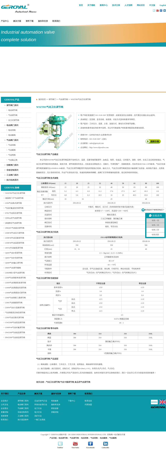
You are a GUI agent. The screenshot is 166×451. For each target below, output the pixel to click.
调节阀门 (52, 99)
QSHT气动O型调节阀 (13, 253)
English (163, 5)
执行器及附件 (23, 420)
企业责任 (4, 408)
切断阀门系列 (12, 165)
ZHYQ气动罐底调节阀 (14, 248)
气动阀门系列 (12, 140)
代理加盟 (88, 405)
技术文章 (116, 5)
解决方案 (17, 21)
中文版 (152, 5)
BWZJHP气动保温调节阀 (15, 337)
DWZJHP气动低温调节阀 (15, 332)
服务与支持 (56, 393)
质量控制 (4, 412)
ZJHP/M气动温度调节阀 (14, 243)
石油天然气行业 (40, 401)
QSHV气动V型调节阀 (13, 258)
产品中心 (5, 21)
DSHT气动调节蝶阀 (13, 268)
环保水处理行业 (40, 405)
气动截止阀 (12, 160)
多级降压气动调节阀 (13, 223)
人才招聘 (128, 5)
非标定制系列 (12, 170)
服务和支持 (43, 21)
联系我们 (56, 21)
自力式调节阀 (13, 120)
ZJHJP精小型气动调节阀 (15, 273)
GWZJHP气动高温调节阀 (15, 322)
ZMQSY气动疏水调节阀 (14, 228)
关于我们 (5, 393)
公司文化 (4, 405)
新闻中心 (104, 5)
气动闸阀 (12, 155)
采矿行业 (38, 416)
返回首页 (42, 99)
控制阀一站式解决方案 (116, 435)
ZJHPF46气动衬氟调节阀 (15, 327)
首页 (81, 5)
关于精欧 (91, 5)
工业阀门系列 (12, 175)
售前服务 (54, 401)
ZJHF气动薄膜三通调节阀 (15, 298)
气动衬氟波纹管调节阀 (14, 208)
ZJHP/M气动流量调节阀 (14, 238)
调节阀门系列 (12, 105)
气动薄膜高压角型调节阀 (15, 313)
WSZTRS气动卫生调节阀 (15, 193)
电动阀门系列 (12, 125)
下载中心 (71, 401)
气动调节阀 (12, 115)
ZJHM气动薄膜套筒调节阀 (15, 288)
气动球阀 (12, 145)
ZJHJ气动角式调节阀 (13, 203)
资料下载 (30, 21)
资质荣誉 (4, 416)
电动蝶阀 (12, 135)
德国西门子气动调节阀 (14, 198)
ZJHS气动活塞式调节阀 (14, 317)
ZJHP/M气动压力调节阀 (14, 233)
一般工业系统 (39, 420)
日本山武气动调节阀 (13, 218)
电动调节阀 (12, 110)
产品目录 (22, 393)
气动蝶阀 (12, 150)
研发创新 (54, 408)
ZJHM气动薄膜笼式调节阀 (15, 293)
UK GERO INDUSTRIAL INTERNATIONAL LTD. (87, 435)
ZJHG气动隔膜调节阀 (13, 303)
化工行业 (38, 408)
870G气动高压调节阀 (13, 213)
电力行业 (38, 412)
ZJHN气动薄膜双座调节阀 (15, 283)
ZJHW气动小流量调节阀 (15, 308)
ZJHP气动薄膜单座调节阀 (15, 278)
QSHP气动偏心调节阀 (14, 263)
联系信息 (88, 401)
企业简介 (4, 401)
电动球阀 (12, 130)
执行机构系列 (12, 180)
